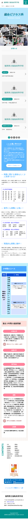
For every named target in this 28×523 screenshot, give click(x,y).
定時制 (17, 450)
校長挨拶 (9, 450)
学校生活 (9, 454)
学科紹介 (9, 452)
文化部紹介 (18, 454)
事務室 (17, 448)
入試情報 (17, 456)
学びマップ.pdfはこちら (13, 166)
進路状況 (9, 460)
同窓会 (17, 445)
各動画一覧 (9, 458)
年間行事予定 (10, 456)
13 (16, 140)
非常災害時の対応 (19, 458)
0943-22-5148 (10, 506)
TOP (3, 6)
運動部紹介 (18, 452)
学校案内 (9, 448)
